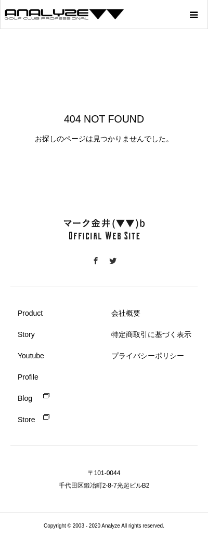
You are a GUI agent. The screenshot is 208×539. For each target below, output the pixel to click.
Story (26, 334)
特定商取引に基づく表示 (151, 334)
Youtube (31, 356)
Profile (28, 377)
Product (30, 313)
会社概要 (125, 313)
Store (26, 419)
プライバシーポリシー (147, 356)
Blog (25, 398)
